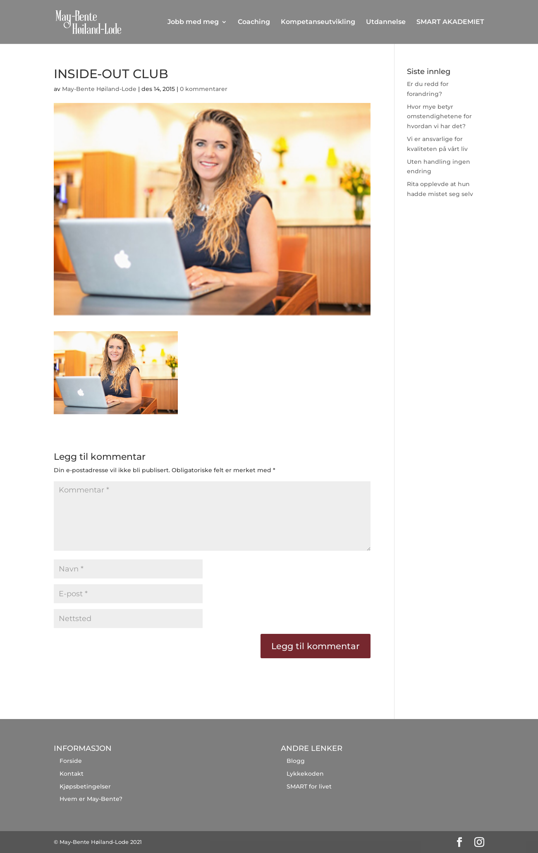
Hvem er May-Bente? (91, 799)
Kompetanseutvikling (318, 22)
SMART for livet (309, 786)
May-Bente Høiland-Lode (99, 89)
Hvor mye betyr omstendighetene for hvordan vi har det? (439, 116)
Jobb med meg (193, 22)
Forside (71, 761)
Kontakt (72, 773)
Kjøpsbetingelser (85, 786)
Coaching (254, 22)
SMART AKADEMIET (450, 22)
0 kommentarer (203, 89)
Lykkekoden (305, 773)
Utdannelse (386, 22)
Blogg (296, 761)
